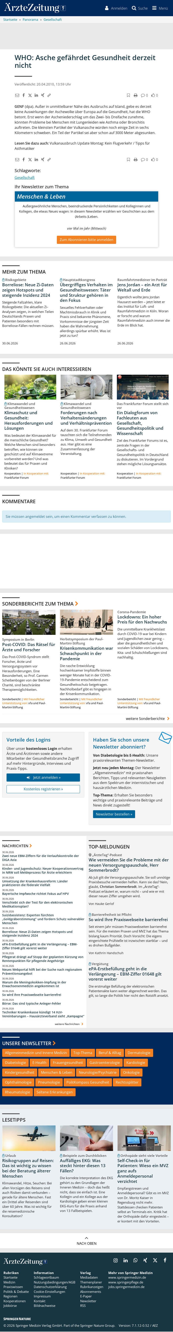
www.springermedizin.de (127, 1278)
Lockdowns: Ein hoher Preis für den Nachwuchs (142, 619)
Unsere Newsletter (26, 1043)
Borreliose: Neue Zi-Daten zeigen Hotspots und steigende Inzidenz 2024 (28, 290)
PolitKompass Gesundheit (87, 1082)
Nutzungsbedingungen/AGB (54, 1282)
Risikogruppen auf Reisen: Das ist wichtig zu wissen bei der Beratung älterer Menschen (28, 1168)
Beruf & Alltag (110, 1053)
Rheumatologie (17, 1092)
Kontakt (39, 1301)
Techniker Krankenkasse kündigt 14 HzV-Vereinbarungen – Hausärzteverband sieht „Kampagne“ (43, 1015)
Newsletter (88, 1301)
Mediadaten (89, 1278)
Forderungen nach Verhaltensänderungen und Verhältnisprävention (86, 418)
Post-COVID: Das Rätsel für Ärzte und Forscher (28, 647)
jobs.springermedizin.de (126, 1287)
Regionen (10, 1296)
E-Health (39, 1063)
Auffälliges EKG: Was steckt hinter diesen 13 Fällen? (82, 1166)
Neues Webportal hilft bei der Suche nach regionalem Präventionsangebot (42, 972)
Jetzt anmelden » (43, 777)
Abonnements (90, 1292)
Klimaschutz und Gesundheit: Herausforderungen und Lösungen (28, 420)
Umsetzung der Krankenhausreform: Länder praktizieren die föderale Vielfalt (35, 883)
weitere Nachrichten (69, 1024)
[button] (159, 8)
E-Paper (86, 1296)
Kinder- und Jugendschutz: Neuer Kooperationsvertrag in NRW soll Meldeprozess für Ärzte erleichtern (42, 871)
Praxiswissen (13, 1287)
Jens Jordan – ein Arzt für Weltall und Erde (142, 287)
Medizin (9, 1282)
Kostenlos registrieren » (43, 789)
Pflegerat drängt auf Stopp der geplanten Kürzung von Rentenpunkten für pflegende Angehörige (42, 959)
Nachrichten (15, 846)
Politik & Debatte (16, 1292)
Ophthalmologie (18, 1082)
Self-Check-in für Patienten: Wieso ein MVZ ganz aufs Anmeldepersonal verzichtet (142, 1171)
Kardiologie (135, 1063)
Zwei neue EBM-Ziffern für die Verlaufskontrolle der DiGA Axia (40, 858)
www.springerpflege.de (125, 1282)
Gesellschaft (25, 177)
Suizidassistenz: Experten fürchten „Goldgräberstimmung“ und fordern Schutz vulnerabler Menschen (43, 919)
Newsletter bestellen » (114, 814)
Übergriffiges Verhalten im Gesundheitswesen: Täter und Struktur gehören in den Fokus (86, 293)
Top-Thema (82, 1053)
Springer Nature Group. (97, 1326)
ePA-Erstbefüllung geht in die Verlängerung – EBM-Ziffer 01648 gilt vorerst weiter (40, 947)
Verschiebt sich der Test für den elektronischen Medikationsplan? (37, 905)
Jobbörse (10, 1306)
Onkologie (131, 1072)
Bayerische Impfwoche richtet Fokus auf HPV (35, 894)
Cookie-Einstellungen (49, 1292)
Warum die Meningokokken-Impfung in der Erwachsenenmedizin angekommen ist (34, 984)
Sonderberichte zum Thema (38, 604)
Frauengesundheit (68, 1063)
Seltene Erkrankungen (55, 1092)
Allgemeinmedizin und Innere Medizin (36, 1053)
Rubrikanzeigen (91, 1287)
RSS (83, 1306)
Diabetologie (15, 1063)
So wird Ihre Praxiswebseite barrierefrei (31, 995)
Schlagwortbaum (46, 1278)
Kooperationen (14, 1301)
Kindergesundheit (19, 1072)
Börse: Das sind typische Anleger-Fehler (31, 1004)
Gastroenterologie (105, 1063)
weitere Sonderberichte (148, 718)
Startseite (10, 1278)
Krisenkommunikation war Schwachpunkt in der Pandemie (86, 654)
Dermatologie (139, 1053)
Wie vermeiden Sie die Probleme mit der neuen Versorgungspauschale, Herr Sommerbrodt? (129, 865)
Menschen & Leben (56, 1072)
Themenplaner (91, 1282)
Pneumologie (49, 1082)
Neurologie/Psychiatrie (98, 1072)
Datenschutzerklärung (50, 1287)
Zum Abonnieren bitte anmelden (86, 239)
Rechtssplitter (127, 1082)
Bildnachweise (44, 1306)
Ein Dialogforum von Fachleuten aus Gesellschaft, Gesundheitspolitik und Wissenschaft (140, 423)
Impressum (42, 1296)
